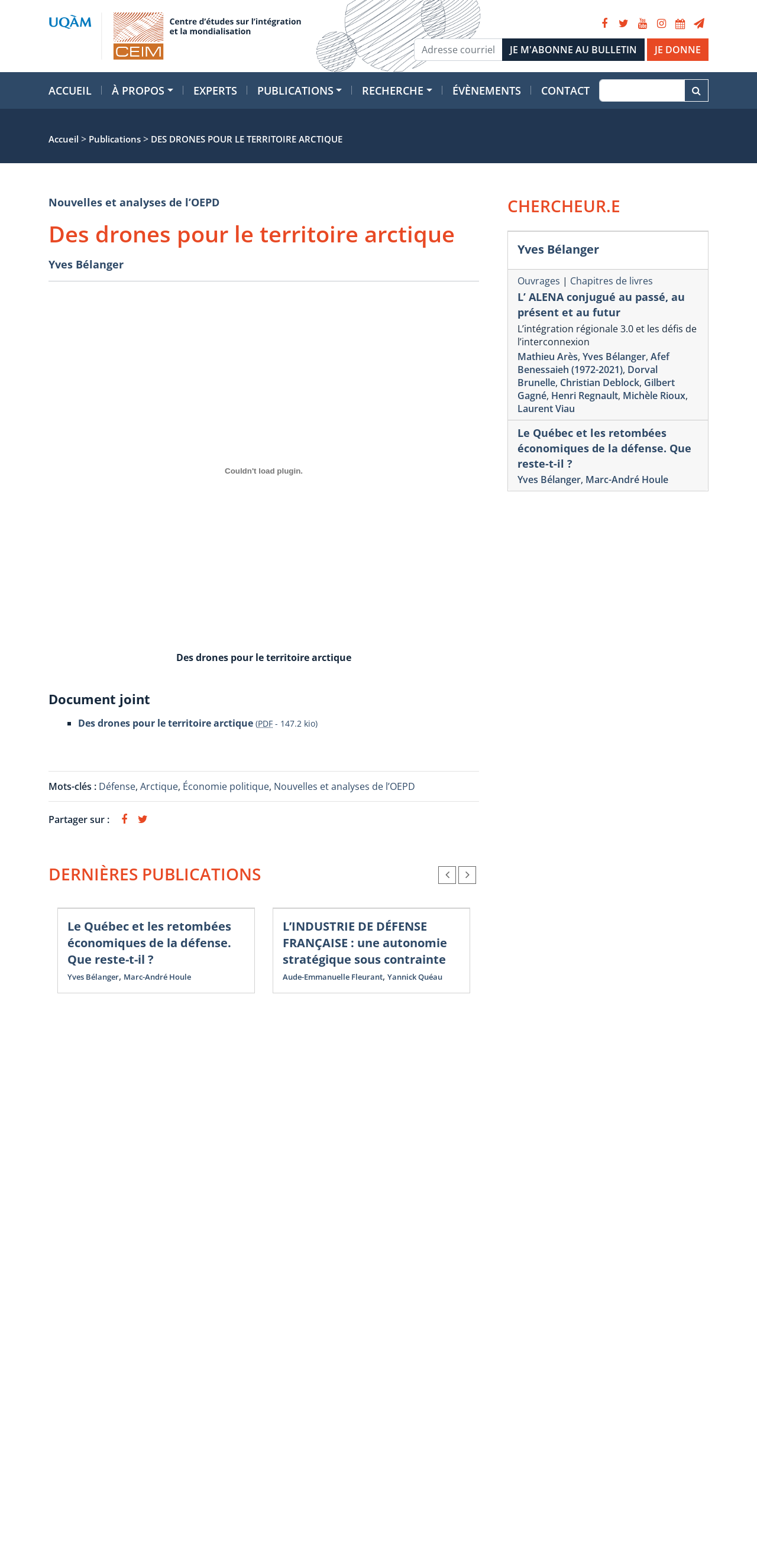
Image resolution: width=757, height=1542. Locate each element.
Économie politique (226, 786)
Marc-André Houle (157, 976)
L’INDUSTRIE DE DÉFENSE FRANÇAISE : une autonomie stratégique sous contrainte (365, 942)
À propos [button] (138, 90)
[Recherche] (642, 90)
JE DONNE (678, 49)
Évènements (486, 90)
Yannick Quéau (414, 976)
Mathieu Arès (547, 356)
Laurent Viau (546, 408)
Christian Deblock (599, 382)
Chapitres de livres (611, 280)
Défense (117, 786)
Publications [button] (295, 90)
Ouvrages (538, 280)
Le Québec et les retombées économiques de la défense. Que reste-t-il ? (149, 942)
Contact (565, 90)
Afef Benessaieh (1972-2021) (593, 363)
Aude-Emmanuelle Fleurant (333, 976)
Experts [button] (215, 90)
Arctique (159, 786)
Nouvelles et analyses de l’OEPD (133, 202)
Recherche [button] (392, 90)
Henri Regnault (584, 395)
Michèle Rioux (654, 395)
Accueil (70, 90)
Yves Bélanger (86, 264)
